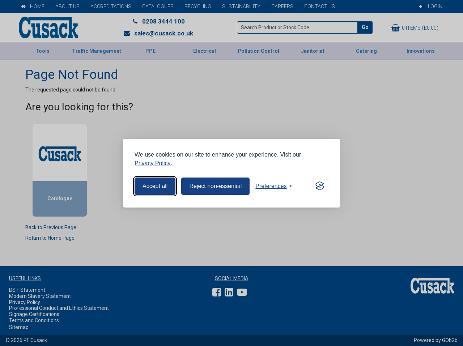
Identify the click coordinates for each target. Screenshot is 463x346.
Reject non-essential (215, 186)
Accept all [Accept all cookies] (155, 186)
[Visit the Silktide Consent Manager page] (319, 186)
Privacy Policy (153, 163)
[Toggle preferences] (273, 186)
